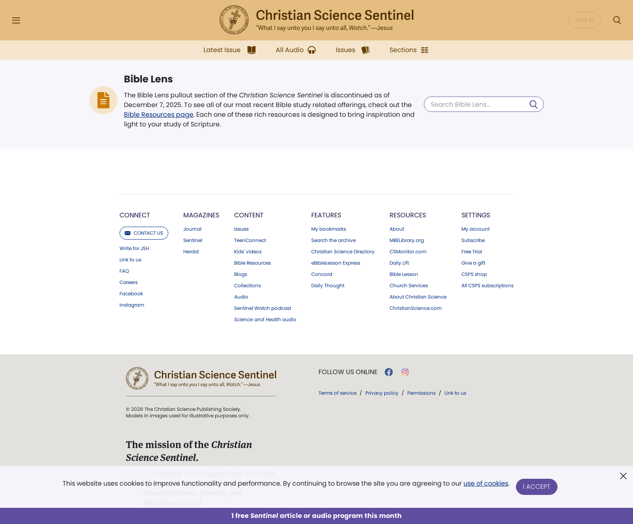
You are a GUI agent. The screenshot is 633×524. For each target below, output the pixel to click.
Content (249, 215)
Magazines (201, 215)
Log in (585, 20)
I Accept (537, 486)
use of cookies (485, 483)
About (397, 229)
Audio (241, 297)
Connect (134, 215)
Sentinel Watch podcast (262, 308)
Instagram (131, 305)
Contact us (144, 232)
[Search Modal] (617, 20)
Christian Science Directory (343, 251)
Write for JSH (134, 248)
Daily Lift (399, 263)
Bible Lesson (404, 274)
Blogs (240, 274)
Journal (192, 229)
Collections (247, 285)
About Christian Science (418, 297)
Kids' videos (248, 251)
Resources (408, 215)
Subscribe (473, 240)
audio (265, 319)
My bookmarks (328, 229)
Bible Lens (148, 79)
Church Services (409, 285)
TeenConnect (250, 240)
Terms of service (337, 392)
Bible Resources (252, 263)
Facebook (131, 293)
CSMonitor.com (408, 251)
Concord (321, 274)
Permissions (421, 392)
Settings (475, 215)
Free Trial (471, 251)
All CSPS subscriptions (487, 285)
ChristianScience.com (416, 308)
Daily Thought (327, 285)
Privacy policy (381, 392)
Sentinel (192, 240)
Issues (241, 229)
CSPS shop (474, 274)
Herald (191, 251)
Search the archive (333, 240)
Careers (128, 282)
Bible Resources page (158, 114)
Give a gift (473, 263)
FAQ (124, 271)
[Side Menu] (16, 20)
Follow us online (348, 372)
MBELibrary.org (407, 240)
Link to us (130, 259)
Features (326, 215)
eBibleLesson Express (335, 263)
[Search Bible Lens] (484, 104)
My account (475, 229)
